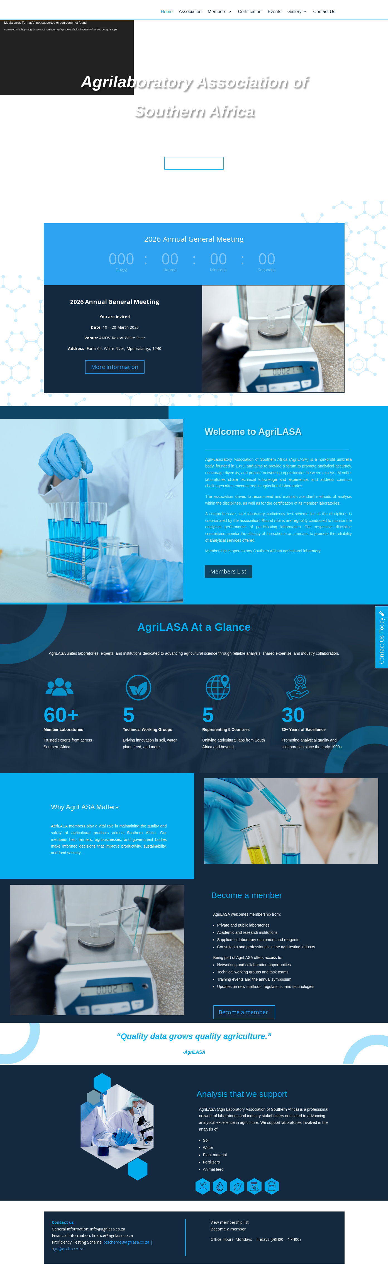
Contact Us (324, 12)
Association (190, 12)
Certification (249, 12)
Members (217, 12)
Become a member (194, 163)
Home (167, 12)
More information (114, 366)
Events (274, 12)
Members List (228, 571)
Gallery (294, 12)
